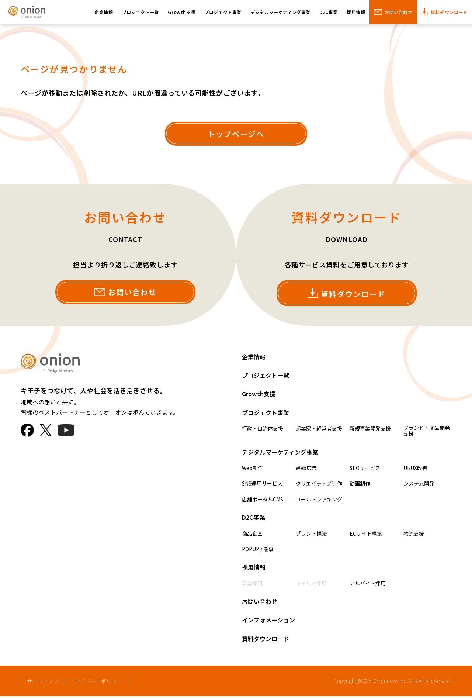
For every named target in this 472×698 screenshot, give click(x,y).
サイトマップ (42, 683)
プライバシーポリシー (96, 683)
